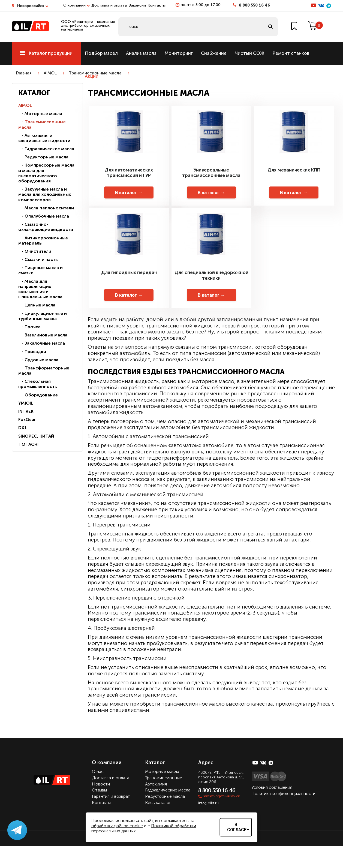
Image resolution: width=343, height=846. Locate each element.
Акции (91, 76)
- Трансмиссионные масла (42, 124)
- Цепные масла (36, 305)
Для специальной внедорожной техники (211, 275)
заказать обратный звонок (221, 796)
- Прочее (29, 326)
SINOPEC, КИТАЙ (36, 436)
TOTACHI (28, 444)
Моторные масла (162, 771)
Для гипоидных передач (129, 272)
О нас (98, 771)
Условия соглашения (271, 787)
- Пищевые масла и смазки (40, 270)
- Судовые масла (38, 359)
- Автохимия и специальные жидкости (44, 138)
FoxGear (27, 419)
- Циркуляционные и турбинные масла (42, 316)
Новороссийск (32, 6)
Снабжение (214, 53)
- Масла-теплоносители (46, 207)
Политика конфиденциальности (283, 793)
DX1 (22, 427)
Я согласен (238, 827)
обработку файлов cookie (117, 825)
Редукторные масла (165, 796)
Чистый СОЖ (249, 53)
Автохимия (156, 784)
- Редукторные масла (43, 156)
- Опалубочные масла (43, 216)
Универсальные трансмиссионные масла (211, 172)
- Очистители (34, 251)
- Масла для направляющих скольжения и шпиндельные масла (40, 289)
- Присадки (32, 351)
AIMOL (50, 73)
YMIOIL (25, 403)
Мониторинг (179, 53)
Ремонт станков (290, 53)
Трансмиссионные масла (95, 73)
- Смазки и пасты (38, 259)
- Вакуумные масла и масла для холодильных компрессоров (44, 194)
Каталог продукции (46, 53)
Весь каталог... (159, 802)
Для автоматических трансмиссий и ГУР (129, 172)
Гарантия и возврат (111, 796)
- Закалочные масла (41, 343)
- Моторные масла (40, 113)
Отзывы (99, 790)
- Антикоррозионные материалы (43, 240)
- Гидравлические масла (46, 148)
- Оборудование (38, 395)
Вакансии (137, 5)
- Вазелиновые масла (42, 335)
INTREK (26, 411)
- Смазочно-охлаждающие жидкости (45, 227)
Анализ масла (141, 53)
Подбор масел (101, 53)
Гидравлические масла (167, 790)
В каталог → (129, 192)
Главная (24, 73)
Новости (101, 784)
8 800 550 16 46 (254, 5)
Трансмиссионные (163, 777)
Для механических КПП (293, 170)
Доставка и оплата (109, 5)
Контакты (157, 5)
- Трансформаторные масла (43, 370)
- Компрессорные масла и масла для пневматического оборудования (46, 172)
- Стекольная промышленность (37, 384)
